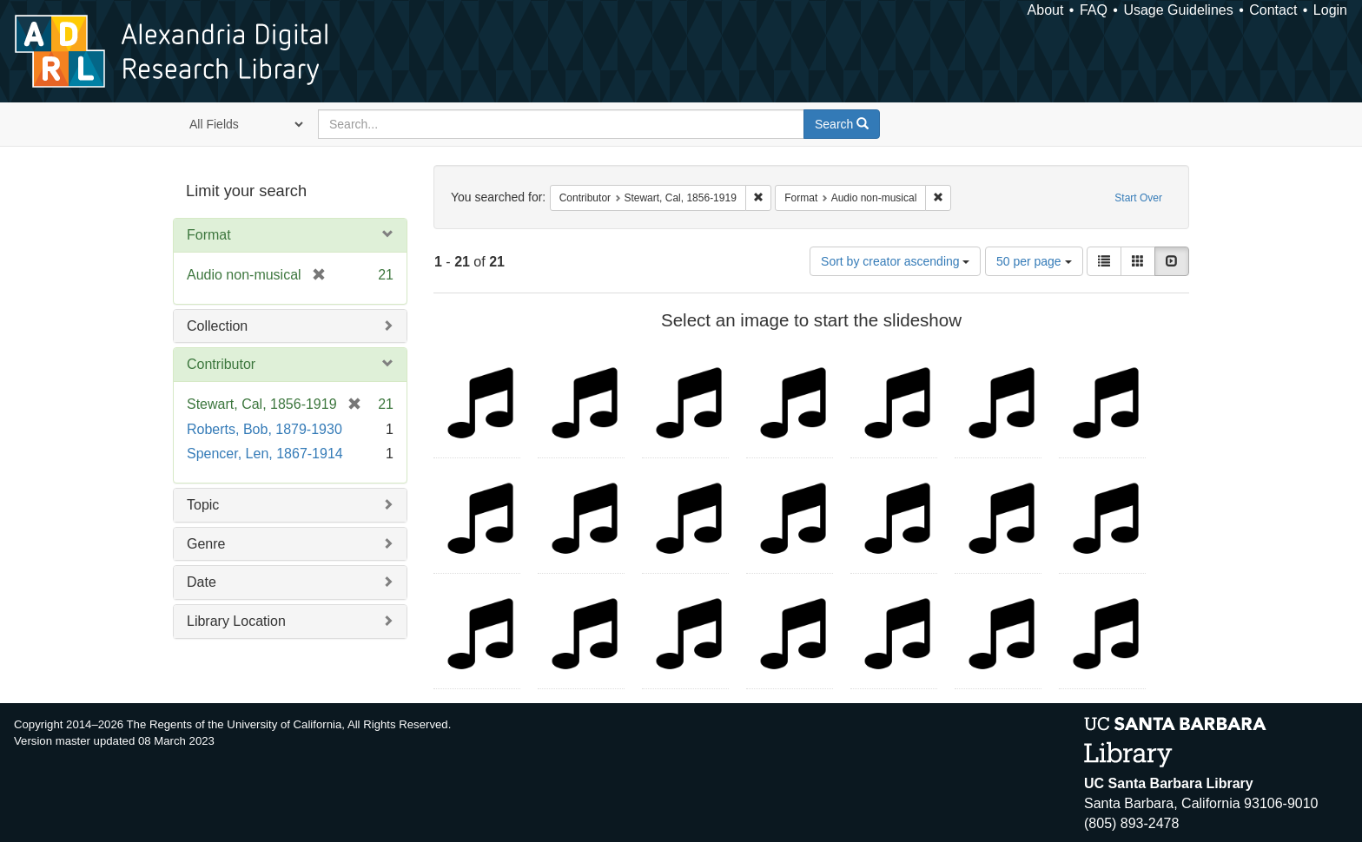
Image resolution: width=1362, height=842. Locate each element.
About (1046, 10)
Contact (1273, 10)
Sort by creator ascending (895, 261)
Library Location (236, 621)
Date (201, 582)
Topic (203, 504)
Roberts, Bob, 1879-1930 (264, 429)
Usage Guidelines (1178, 10)
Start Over (1138, 198)
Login (1330, 10)
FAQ (1093, 10)
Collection (217, 326)
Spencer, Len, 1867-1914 (265, 453)
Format (209, 234)
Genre (206, 543)
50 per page (1034, 261)
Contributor (221, 364)
